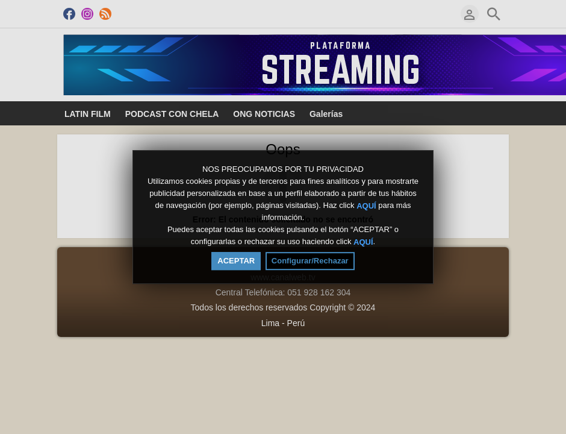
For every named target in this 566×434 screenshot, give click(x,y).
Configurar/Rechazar (310, 260)
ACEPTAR (236, 260)
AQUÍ (366, 205)
